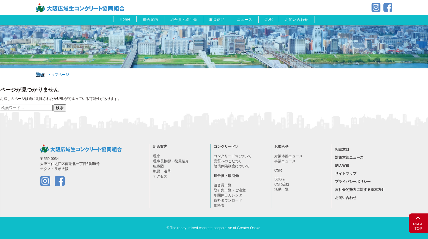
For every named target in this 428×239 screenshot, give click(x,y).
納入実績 (342, 165)
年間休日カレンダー (230, 195)
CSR (269, 19)
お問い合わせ (296, 20)
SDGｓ (280, 179)
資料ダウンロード (228, 200)
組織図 (158, 166)
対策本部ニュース (288, 156)
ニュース (244, 20)
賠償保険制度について (231, 166)
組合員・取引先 (183, 20)
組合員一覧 (223, 185)
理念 (156, 156)
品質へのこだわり (228, 161)
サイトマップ (345, 174)
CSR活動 (281, 184)
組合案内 (150, 20)
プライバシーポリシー (353, 182)
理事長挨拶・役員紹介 (171, 161)
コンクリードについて (232, 156)
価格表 (219, 205)
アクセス (160, 176)
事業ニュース (285, 161)
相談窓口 (342, 149)
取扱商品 (217, 20)
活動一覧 (281, 189)
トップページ (58, 75)
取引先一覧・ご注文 (230, 190)
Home (125, 19)
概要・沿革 (162, 171)
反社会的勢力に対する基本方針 (360, 190)
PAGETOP (418, 222)
